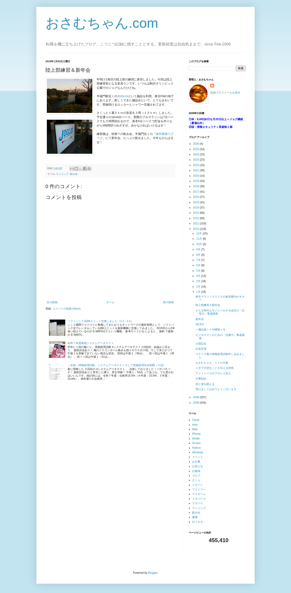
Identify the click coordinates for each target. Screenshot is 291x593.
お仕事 (196, 461)
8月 (198, 254)
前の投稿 (168, 302)
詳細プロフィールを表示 (225, 92)
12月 (199, 233)
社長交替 (201, 348)
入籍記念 (201, 343)
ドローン (197, 484)
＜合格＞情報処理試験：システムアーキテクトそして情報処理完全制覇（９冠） (117, 365)
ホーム (110, 302)
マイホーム (199, 494)
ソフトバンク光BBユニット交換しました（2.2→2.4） (100, 321)
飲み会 (74, 174)
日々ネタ (197, 522)
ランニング (62, 174)
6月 (198, 265)
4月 (198, 276)
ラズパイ (197, 503)
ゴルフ (196, 475)
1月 (198, 291)
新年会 (200, 319)
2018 (196, 186)
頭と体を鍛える (205, 384)
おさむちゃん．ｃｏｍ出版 (212, 362)
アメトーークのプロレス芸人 (213, 373)
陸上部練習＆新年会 (208, 305)
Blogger (152, 572)
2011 (196, 223)
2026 (196, 143)
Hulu (195, 424)
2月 (198, 286)
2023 (196, 159)
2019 (196, 181)
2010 (196, 229)
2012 (196, 218)
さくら (196, 480)
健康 (195, 517)
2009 (196, 397)
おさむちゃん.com (101, 23)
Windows (197, 452)
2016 (196, 196)
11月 (199, 238)
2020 (196, 175)
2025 (196, 149)
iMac (195, 429)
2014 (196, 207)
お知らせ (197, 466)
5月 (198, 270)
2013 (196, 212)
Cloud (195, 420)
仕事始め (201, 378)
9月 (198, 249)
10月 (199, 244)
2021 (196, 170)
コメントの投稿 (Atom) (66, 308)
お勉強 (196, 471)
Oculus (196, 443)
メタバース (199, 498)
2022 (196, 165)
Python (196, 447)
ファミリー (199, 489)
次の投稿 (52, 302)
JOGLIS (122, 96)
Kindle (196, 438)
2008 (196, 402)
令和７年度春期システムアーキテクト (91, 343)
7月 (198, 260)
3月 (198, 281)
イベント (197, 457)
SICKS (200, 324)
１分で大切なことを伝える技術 (215, 368)
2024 (196, 154)
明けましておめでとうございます (216, 389)
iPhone (196, 433)
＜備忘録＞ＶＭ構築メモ (211, 329)
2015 (196, 202)
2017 (196, 191)
